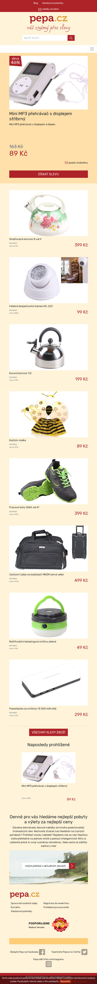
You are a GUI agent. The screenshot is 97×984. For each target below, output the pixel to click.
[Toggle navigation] (92, 49)
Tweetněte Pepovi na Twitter (69, 952)
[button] (15, 83)
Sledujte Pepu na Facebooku (27, 952)
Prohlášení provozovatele (56, 907)
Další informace (79, 981)
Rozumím (65, 981)
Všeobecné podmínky (52, 3)
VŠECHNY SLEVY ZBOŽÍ (48, 732)
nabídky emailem (50, 9)
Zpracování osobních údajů (24, 903)
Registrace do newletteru (56, 903)
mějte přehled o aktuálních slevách (50, 866)
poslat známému (78, 162)
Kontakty (15, 907)
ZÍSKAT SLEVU (48, 174)
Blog (36, 3)
